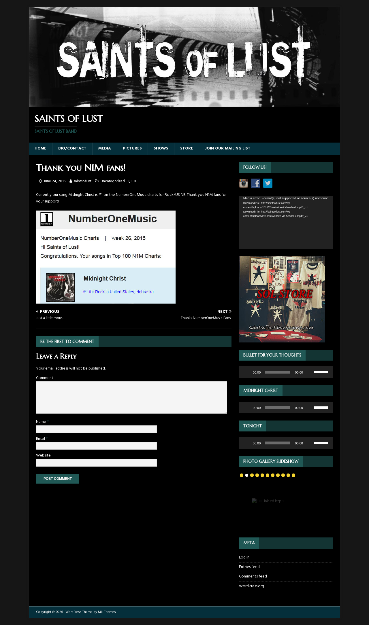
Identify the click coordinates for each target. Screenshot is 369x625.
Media (104, 148)
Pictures (132, 148)
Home (40, 148)
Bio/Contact (72, 148)
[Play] (246, 372)
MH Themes (107, 612)
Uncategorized (113, 181)
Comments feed (253, 576)
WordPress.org (251, 586)
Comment (44, 378)
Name (41, 421)
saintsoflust (82, 181)
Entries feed (249, 567)
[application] (286, 222)
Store (186, 148)
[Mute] (309, 372)
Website (43, 455)
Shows (161, 148)
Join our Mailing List (228, 148)
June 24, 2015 (55, 181)
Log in (244, 557)
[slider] (277, 372)
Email (41, 438)
